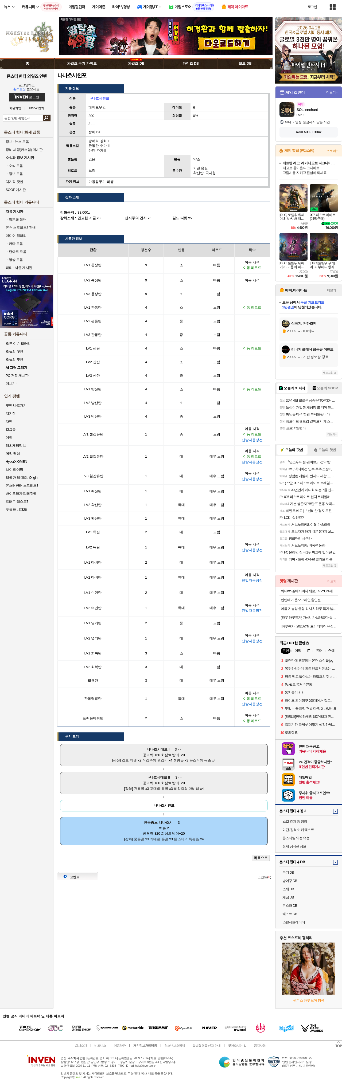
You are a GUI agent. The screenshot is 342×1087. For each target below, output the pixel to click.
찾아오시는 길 (237, 1045)
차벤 (9, 421)
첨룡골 (178, 760)
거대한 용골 (159, 839)
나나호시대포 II (158, 777)
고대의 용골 (159, 789)
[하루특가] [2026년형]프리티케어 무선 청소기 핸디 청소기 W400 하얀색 (309, 626)
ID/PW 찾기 (36, 108)
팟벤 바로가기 (16, 405)
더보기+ (332, 92)
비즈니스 (100, 1045)
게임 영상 (13, 453)
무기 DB (288, 872)
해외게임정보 (16, 445)
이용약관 (120, 1045)
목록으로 (261, 858)
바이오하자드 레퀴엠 (21, 493)
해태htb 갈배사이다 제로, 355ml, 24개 (307, 591)
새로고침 (328, 372)
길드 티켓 (129, 760)
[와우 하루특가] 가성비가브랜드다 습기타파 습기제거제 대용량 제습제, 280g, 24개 (309, 617)
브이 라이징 (14, 469)
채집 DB (288, 897)
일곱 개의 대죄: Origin (21, 477)
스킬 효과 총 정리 (294, 821)
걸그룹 (11, 429)
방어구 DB (289, 881)
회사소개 (81, 1045)
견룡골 (139, 789)
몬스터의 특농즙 (186, 839)
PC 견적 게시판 (17, 375)
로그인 (312, 7)
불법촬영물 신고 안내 (206, 1045)
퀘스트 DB (289, 914)
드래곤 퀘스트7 (17, 501)
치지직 (11, 413)
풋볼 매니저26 (16, 509)
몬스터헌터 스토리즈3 (22, 485)
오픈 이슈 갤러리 (18, 343)
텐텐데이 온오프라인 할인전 (301, 600)
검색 (46, 118)
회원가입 (15, 108)
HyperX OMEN (16, 461)
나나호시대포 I (158, 749)
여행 (9, 437)
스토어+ (332, 151)
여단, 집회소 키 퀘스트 (298, 830)
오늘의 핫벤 (14, 351)
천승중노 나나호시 (158, 823)
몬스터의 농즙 (200, 760)
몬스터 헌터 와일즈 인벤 (27, 76)
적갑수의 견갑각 (155, 760)
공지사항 (260, 1045)
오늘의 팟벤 (14, 359)
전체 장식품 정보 (294, 846)
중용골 (139, 839)
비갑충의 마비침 (186, 789)
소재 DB (288, 889)
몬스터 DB (289, 906)
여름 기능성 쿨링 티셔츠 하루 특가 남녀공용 (309, 609)
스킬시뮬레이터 (293, 922)
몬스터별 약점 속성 (295, 838)
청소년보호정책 (174, 1045)
